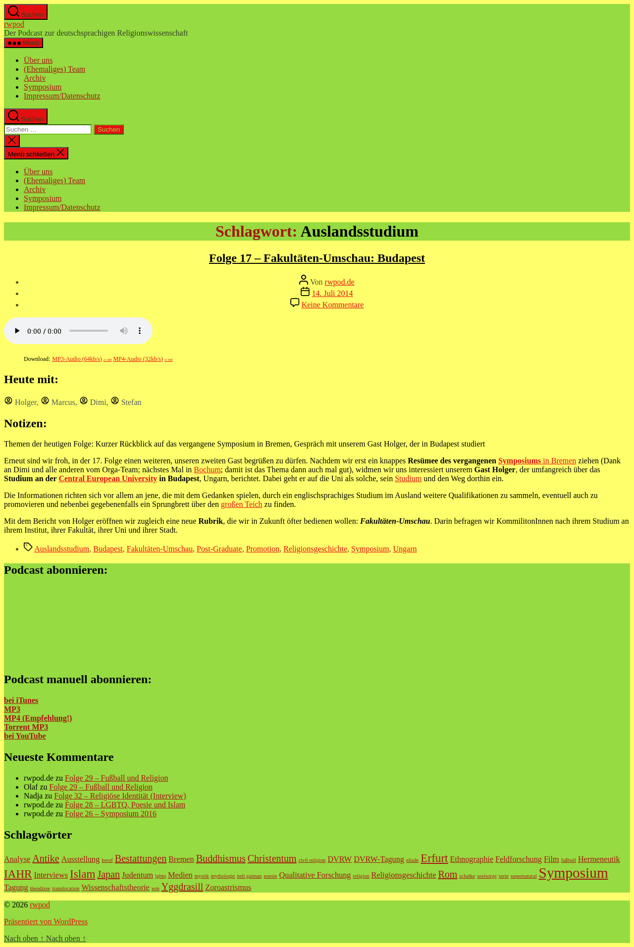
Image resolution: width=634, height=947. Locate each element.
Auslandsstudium (61, 549)
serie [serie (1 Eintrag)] (504, 876)
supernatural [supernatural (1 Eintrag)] (524, 876)
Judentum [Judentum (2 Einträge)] (137, 875)
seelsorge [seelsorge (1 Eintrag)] (486, 876)
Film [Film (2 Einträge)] (551, 859)
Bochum (207, 469)
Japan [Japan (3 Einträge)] (108, 874)
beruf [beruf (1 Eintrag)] (107, 860)
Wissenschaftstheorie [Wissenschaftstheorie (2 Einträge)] (115, 887)
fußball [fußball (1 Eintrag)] (568, 860)
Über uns (38, 60)
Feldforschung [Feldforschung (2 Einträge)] (518, 859)
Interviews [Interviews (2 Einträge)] (51, 875)
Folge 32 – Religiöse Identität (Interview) (120, 796)
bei (9, 736)
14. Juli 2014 (332, 293)
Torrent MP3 (26, 727)
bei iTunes (21, 700)
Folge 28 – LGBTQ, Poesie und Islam (125, 804)
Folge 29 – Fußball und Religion (116, 778)
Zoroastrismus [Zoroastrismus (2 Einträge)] (228, 887)
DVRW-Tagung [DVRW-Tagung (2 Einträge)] (379, 859)
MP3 (12, 709)
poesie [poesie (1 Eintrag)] (270, 876)
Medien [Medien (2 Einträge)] (180, 875)
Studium (408, 478)
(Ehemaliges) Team (54, 69)
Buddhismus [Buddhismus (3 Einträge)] (221, 858)
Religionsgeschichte (315, 549)
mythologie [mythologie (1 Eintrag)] (223, 876)
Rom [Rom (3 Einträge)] (447, 874)
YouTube (30, 736)
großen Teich (241, 504)
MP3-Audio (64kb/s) (81, 358)
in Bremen (537, 460)
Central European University (107, 478)
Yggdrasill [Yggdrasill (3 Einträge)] (182, 886)
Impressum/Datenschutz (62, 96)
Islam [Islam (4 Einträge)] (82, 873)
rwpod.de (340, 282)
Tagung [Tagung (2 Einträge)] (16, 887)
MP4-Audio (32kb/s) (143, 358)
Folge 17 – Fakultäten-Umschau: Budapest (317, 257)
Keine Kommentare (333, 304)
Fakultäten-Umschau (160, 549)
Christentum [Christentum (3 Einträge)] (272, 858)
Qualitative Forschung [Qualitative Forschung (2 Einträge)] (315, 875)
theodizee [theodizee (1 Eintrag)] (40, 888)
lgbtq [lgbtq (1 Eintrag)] (160, 876)
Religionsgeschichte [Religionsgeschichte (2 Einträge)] (403, 875)
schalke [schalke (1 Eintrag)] (467, 876)
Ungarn (405, 549)
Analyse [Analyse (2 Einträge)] (17, 859)
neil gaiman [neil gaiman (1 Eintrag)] (249, 876)
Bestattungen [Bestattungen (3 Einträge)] (140, 858)
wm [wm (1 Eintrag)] (155, 888)
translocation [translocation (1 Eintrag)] (65, 888)
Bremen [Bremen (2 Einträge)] (181, 859)
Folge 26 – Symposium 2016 (111, 813)
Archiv (35, 78)
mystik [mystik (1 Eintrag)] (202, 876)
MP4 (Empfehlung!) (38, 718)
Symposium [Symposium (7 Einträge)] (573, 873)
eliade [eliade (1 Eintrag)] (412, 860)
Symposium (42, 87)
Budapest (108, 549)
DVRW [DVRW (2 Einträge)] (339, 859)
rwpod (14, 24)
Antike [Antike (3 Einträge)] (45, 858)
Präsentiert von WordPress (46, 921)
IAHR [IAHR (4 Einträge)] (18, 873)
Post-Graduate (219, 549)
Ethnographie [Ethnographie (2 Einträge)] (472, 859)
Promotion (263, 549)
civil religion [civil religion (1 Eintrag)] (312, 860)
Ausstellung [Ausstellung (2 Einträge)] (80, 859)
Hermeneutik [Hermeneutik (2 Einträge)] (599, 859)
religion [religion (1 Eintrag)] (361, 876)
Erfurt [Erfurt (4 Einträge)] (434, 857)
